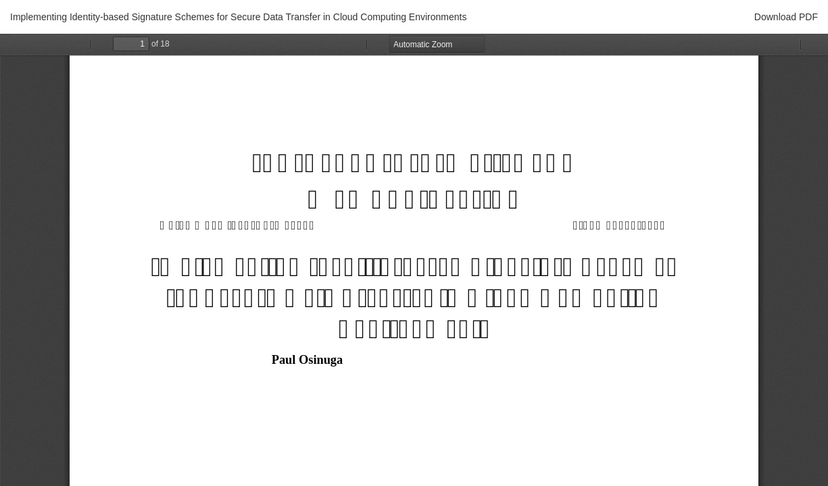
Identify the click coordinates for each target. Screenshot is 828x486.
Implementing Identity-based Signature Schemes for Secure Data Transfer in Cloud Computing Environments (238, 16)
